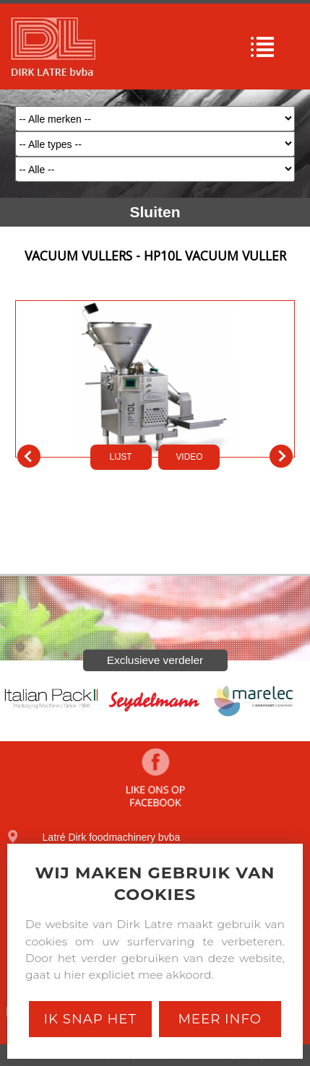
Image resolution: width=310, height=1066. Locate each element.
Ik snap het (90, 1018)
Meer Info (220, 1018)
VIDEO (189, 457)
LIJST (121, 457)
